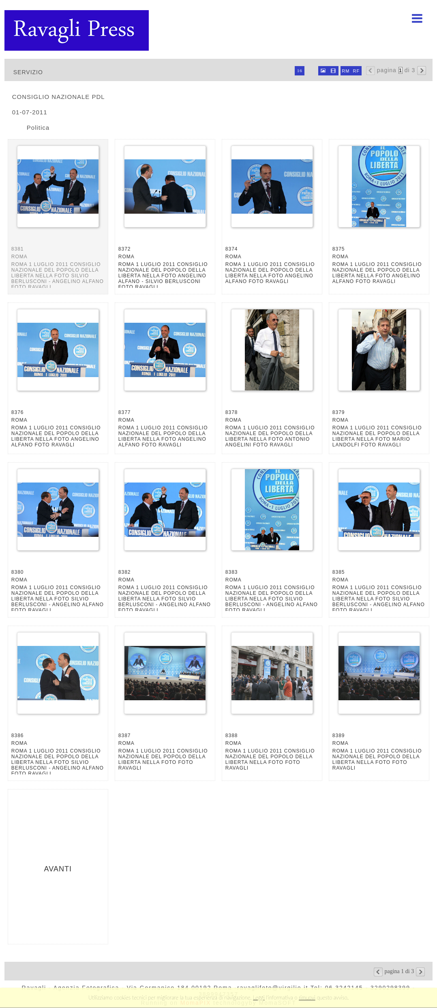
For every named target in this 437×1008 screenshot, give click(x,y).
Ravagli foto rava (77, 30)
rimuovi (307, 997)
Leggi (258, 997)
